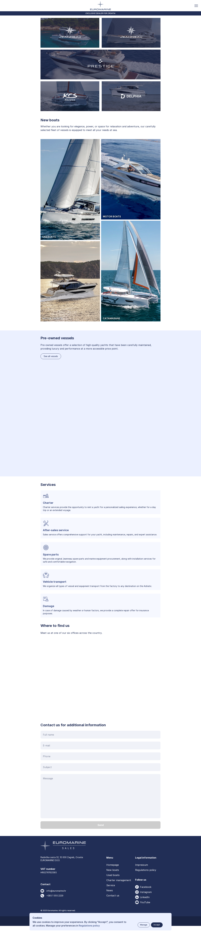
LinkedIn (145, 905)
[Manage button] (144, 924)
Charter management (118, 888)
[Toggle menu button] (196, 6)
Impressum (141, 872)
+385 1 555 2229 (54, 903)
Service (110, 893)
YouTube (145, 910)
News (109, 898)
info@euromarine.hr (56, 899)
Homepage (112, 872)
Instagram (146, 900)
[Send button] (100, 833)
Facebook (145, 895)
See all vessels (51, 364)
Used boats (113, 883)
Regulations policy (145, 878)
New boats (112, 878)
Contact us (112, 903)
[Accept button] (157, 924)
